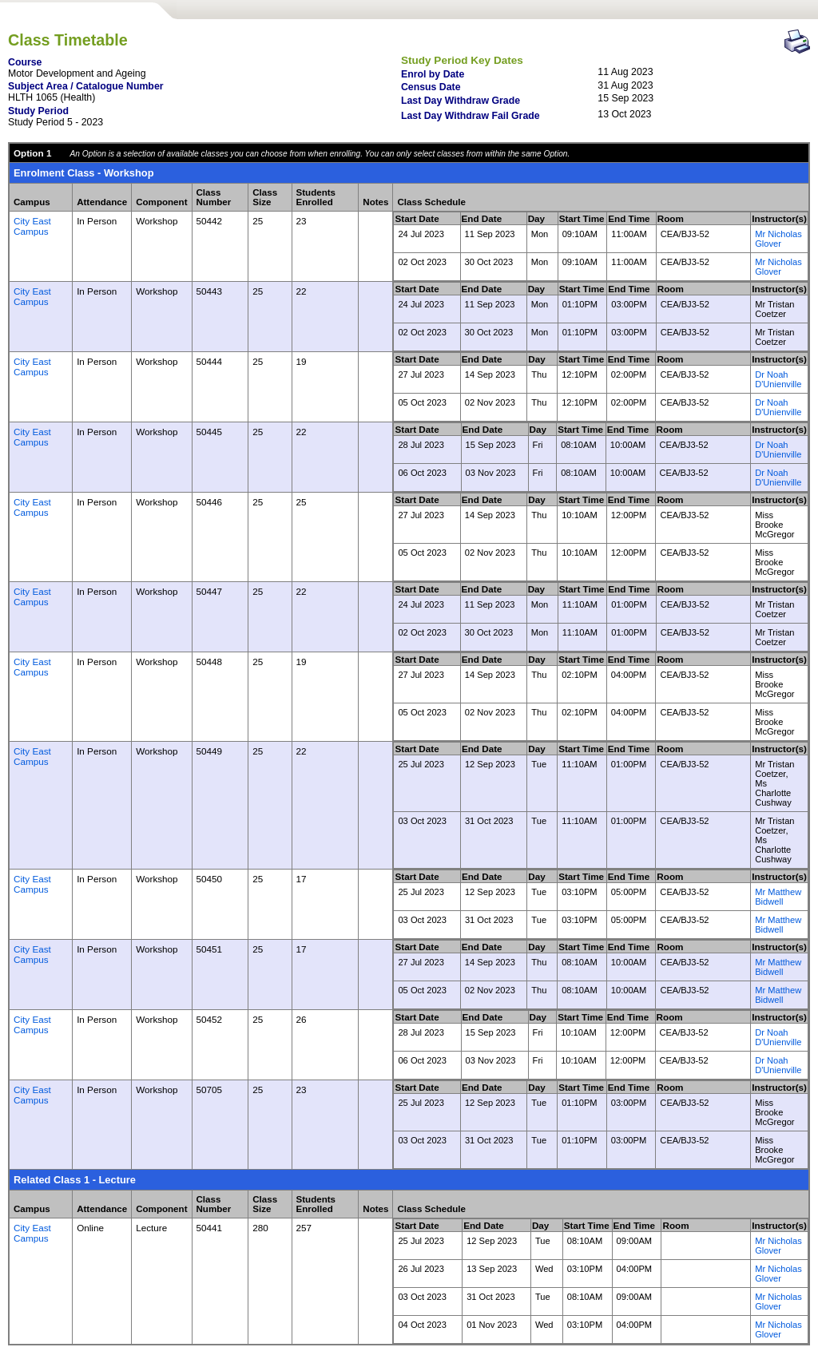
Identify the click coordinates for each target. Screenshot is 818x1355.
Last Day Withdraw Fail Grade (470, 115)
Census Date (431, 87)
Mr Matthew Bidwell (778, 896)
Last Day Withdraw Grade (460, 100)
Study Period (38, 111)
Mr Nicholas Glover (778, 238)
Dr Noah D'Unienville (778, 379)
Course (25, 62)
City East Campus (32, 226)
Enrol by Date (432, 74)
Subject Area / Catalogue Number (86, 86)
